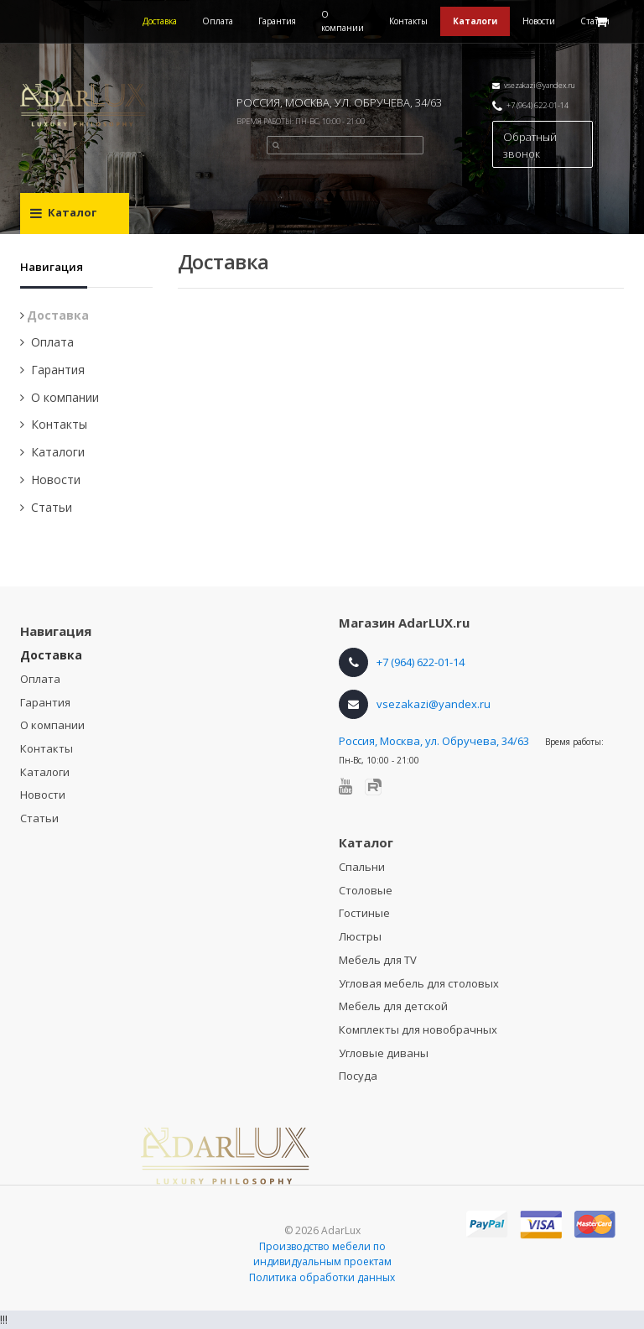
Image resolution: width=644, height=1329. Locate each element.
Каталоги (475, 21)
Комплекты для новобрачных (418, 1029)
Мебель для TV (378, 959)
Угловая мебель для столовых (419, 983)
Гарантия (277, 21)
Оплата (217, 21)
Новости (538, 21)
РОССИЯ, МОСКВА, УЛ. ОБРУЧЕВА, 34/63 (339, 102)
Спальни (362, 866)
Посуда (358, 1075)
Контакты (408, 21)
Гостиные (364, 912)
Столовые (365, 890)
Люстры (360, 936)
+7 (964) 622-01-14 (537, 105)
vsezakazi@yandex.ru (539, 85)
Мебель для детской (393, 1006)
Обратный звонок (530, 145)
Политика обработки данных (322, 1277)
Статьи (51, 507)
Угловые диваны (383, 1053)
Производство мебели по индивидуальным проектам (322, 1254)
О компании (342, 21)
